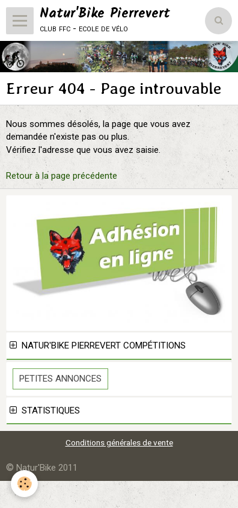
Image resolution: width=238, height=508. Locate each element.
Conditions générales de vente (119, 442)
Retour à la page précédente (61, 175)
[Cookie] (24, 483)
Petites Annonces (60, 378)
